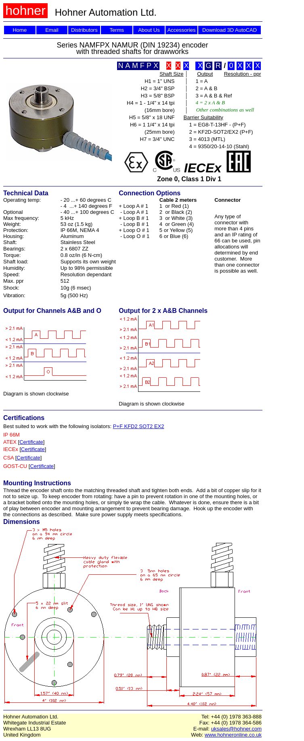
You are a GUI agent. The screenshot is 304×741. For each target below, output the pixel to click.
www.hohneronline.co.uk (233, 735)
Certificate (31, 442)
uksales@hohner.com (236, 729)
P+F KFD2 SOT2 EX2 (138, 426)
